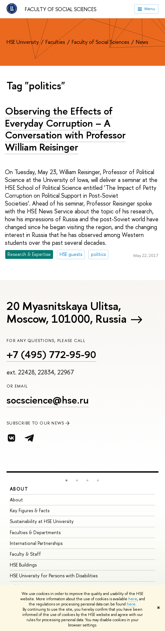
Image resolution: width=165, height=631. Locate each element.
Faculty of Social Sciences (60, 9)
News (142, 41)
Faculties (56, 41)
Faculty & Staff (25, 554)
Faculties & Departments (35, 532)
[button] (66, 480)
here (132, 599)
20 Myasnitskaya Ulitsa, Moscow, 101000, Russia (66, 312)
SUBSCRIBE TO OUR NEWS (39, 423)
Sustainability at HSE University (42, 521)
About (19, 489)
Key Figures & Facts (29, 510)
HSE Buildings (23, 565)
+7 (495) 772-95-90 (51, 354)
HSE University (23, 41)
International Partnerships (36, 543)
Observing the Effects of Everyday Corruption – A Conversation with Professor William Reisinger (65, 129)
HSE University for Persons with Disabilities (54, 575)
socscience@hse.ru (48, 400)
